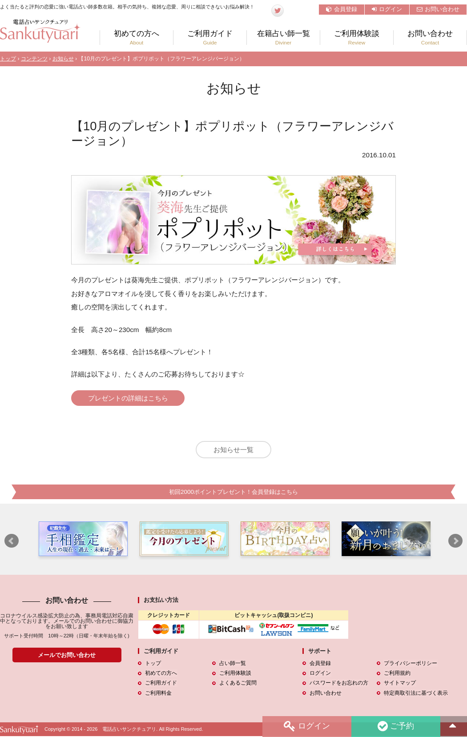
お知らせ (63, 59)
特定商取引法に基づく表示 (415, 694)
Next (455, 542)
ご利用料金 (158, 694)
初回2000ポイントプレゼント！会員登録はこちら (233, 492)
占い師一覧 (232, 664)
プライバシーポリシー (410, 664)
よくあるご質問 (237, 684)
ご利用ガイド (209, 37)
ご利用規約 (396, 674)
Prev (11, 542)
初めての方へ (136, 37)
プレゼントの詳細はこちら (129, 398)
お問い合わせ (438, 9)
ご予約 (395, 727)
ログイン (387, 9)
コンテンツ (34, 59)
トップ (8, 59)
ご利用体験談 (356, 37)
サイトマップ (399, 684)
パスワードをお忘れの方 (338, 684)
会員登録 (341, 9)
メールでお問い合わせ (67, 656)
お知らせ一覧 (233, 450)
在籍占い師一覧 (283, 37)
